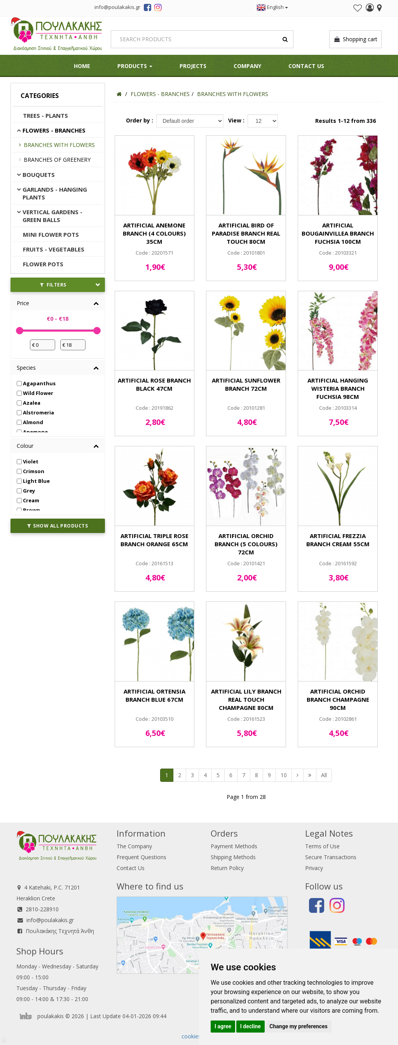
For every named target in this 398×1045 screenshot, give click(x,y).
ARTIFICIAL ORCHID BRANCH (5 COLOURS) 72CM (246, 544)
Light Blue (33, 480)
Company (247, 66)
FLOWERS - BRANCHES (54, 130)
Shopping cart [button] (355, 39)
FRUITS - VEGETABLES (53, 249)
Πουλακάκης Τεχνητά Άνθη (60, 931)
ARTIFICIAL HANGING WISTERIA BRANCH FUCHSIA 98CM (337, 388)
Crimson (30, 471)
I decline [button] (250, 1026)
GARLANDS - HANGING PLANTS (55, 193)
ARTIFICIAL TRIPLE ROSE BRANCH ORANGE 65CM (154, 540)
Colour (25, 445)
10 (284, 775)
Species (26, 367)
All (324, 775)
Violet (27, 461)
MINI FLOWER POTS (51, 234)
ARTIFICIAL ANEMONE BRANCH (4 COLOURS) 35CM (154, 233)
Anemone (32, 431)
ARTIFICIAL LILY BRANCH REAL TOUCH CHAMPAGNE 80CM (246, 699)
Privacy (314, 868)
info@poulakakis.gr (50, 920)
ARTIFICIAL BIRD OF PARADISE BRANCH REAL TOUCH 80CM (246, 233)
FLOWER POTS (43, 264)
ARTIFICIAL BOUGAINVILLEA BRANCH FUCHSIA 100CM (338, 233)
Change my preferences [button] (298, 1026)
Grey (26, 490)
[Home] (119, 94)
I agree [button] (223, 1026)
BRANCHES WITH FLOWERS (59, 145)
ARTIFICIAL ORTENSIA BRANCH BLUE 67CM (154, 695)
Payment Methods (234, 846)
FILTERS (53, 284)
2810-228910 (42, 909)
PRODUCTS (134, 66)
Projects (193, 66)
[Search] (202, 39)
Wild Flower (35, 393)
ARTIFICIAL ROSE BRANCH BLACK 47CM (154, 384)
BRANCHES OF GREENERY (57, 159)
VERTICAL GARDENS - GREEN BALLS (52, 216)
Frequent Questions (141, 857)
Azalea (28, 402)
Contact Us (306, 66)
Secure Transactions (330, 857)
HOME (82, 66)
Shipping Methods (233, 857)
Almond (30, 422)
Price (23, 303)
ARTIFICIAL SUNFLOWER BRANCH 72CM (246, 384)
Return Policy (227, 868)
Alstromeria (35, 412)
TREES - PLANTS (45, 115)
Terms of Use (322, 846)
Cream (28, 500)
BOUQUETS (39, 174)
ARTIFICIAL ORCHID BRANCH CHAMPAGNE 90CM (338, 699)
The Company (134, 846)
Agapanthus (36, 383)
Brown (28, 510)
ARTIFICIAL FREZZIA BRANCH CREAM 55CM (338, 540)
